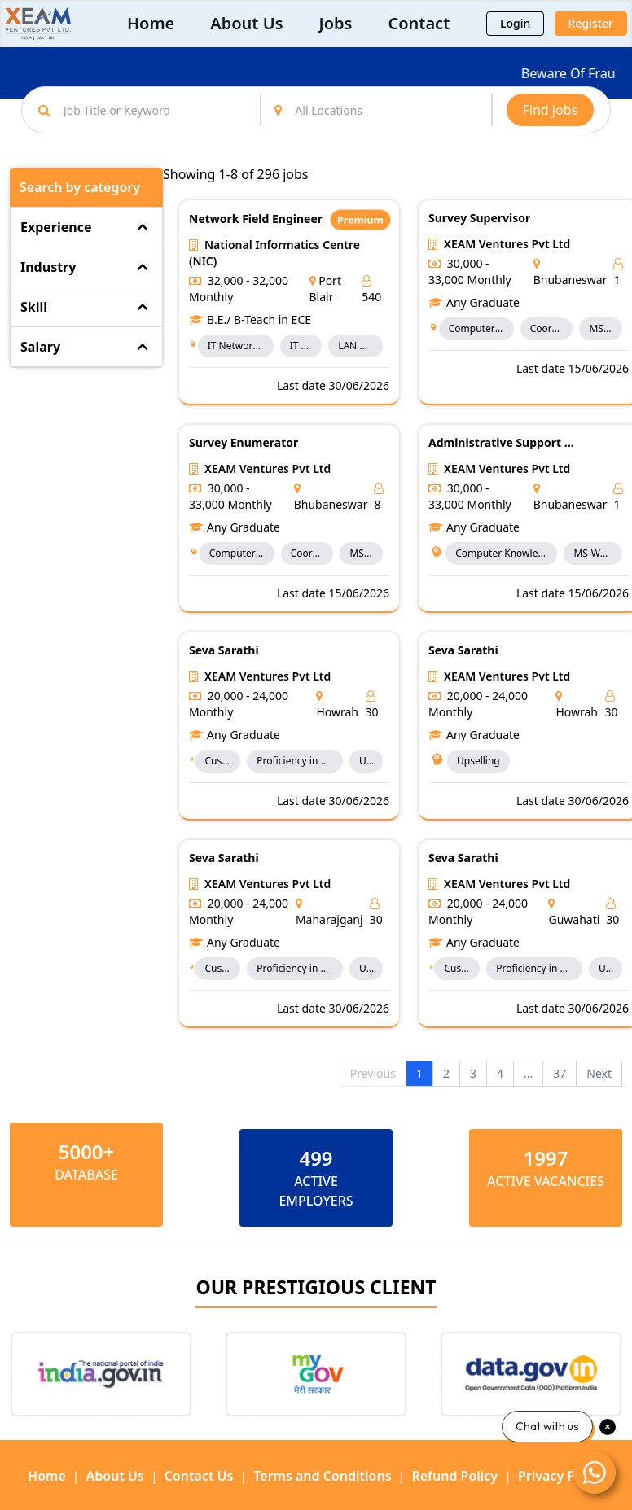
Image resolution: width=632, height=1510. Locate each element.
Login (515, 23)
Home (150, 23)
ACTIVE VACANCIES (545, 1181)
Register (590, 23)
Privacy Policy (561, 1476)
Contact (419, 23)
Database (86, 1175)
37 (559, 1073)
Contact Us (199, 1476)
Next (599, 1073)
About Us (246, 23)
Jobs (336, 23)
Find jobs (550, 110)
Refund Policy (454, 1476)
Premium (360, 219)
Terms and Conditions (322, 1476)
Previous (373, 1073)
